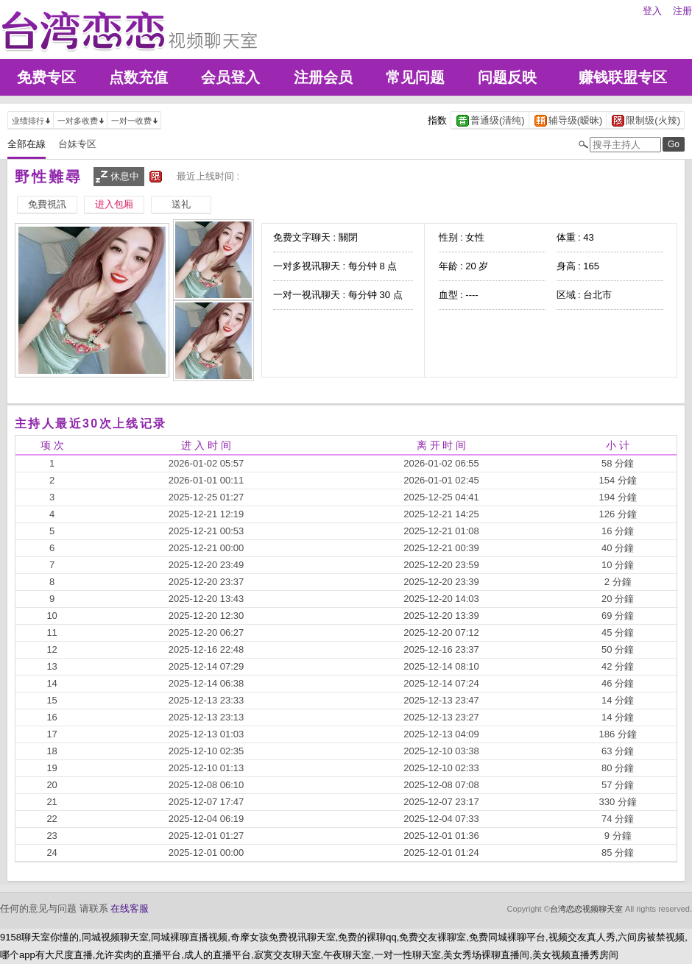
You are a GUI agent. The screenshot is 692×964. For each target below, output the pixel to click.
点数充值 (138, 77)
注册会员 (323, 77)
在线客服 (129, 908)
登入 (652, 10)
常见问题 (415, 77)
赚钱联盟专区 (623, 77)
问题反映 (507, 77)
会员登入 (230, 77)
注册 (682, 10)
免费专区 (46, 77)
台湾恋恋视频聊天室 (586, 908)
